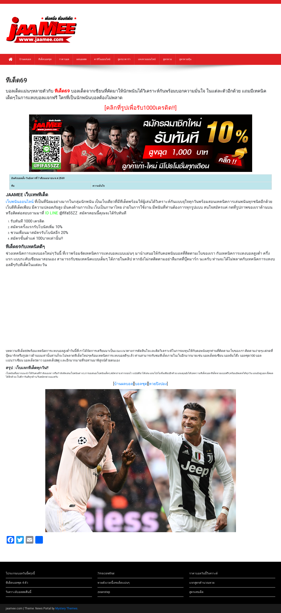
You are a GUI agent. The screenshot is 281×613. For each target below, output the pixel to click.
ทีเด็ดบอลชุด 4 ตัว (17, 582)
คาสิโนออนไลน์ (102, 59)
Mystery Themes (66, 608)
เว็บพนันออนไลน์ (20, 201)
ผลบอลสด (82, 59)
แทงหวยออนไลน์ (147, 59)
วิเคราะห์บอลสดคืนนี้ (18, 592)
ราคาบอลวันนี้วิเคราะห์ (203, 573)
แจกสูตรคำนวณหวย (202, 582)
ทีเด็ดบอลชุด (45, 59)
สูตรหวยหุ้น (185, 59)
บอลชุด (141, 383)
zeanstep (103, 592)
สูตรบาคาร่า (124, 59)
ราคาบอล (64, 59)
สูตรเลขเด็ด (196, 592)
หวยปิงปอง (158, 383)
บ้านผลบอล (25, 59)
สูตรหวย (167, 59)
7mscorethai (105, 573)
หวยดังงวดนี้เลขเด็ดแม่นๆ (113, 582)
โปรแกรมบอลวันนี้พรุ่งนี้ (20, 573)
